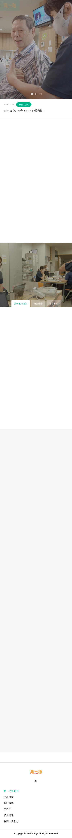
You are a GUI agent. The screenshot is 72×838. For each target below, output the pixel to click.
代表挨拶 (9, 797)
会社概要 (9, 803)
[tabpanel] (36, 49)
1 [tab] (32, 94)
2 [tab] (36, 94)
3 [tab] (41, 94)
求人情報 (9, 815)
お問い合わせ (11, 821)
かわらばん (24, 105)
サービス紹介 (11, 791)
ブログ (7, 809)
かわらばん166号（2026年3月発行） (24, 110)
